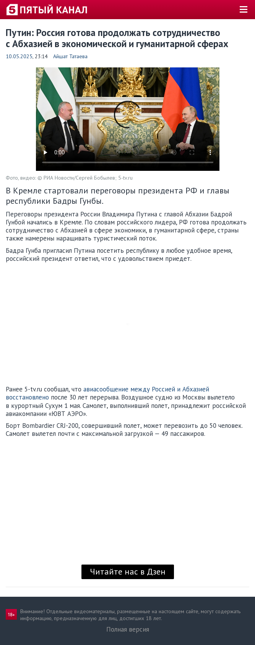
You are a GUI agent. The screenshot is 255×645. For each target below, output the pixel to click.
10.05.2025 (19, 56)
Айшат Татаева (70, 56)
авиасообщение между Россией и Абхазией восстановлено (107, 393)
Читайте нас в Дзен (128, 571)
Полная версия (127, 629)
